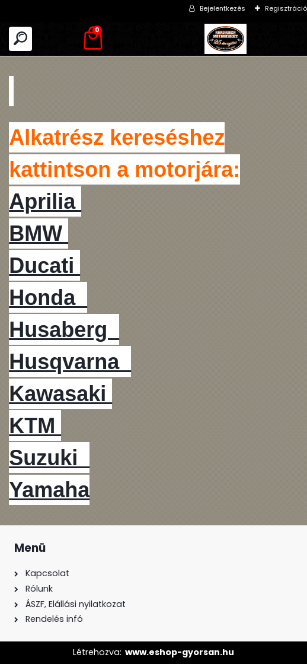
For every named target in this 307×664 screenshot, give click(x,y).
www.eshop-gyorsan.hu (179, 652)
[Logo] (226, 39)
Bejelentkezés (222, 8)
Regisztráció (286, 8)
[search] (20, 39)
